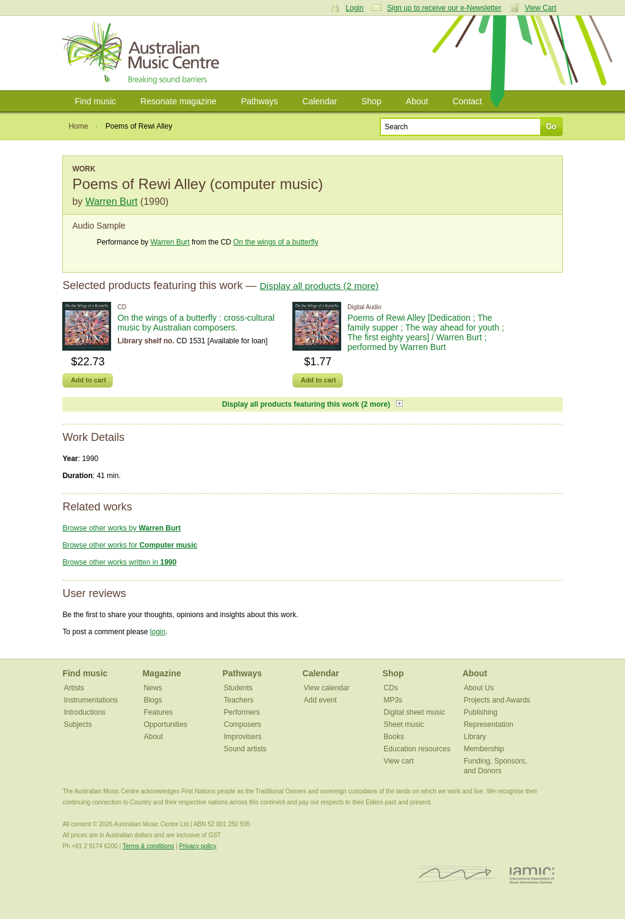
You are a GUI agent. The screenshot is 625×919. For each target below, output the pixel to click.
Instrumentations (90, 700)
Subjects (77, 724)
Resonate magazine (178, 101)
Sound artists (245, 749)
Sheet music (404, 724)
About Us (479, 688)
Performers (242, 712)
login (157, 632)
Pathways (259, 101)
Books (394, 736)
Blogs (152, 700)
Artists (73, 688)
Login (354, 8)
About (417, 101)
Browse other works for (129, 545)
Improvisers (243, 736)
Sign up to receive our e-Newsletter (444, 8)
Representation (488, 724)
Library (475, 736)
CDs (391, 688)
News (152, 688)
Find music (95, 101)
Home (78, 126)
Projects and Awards (497, 700)
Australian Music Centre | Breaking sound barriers (143, 53)
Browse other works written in (119, 562)
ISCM (455, 874)
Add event (320, 700)
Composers (242, 724)
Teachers (239, 700)
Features (157, 712)
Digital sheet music (415, 712)
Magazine (161, 673)
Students (238, 688)
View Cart (541, 8)
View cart (399, 761)
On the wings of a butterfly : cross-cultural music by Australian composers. (196, 322)
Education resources (417, 749)
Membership (484, 749)
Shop (371, 101)
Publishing (480, 712)
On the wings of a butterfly (275, 242)
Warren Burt (111, 201)
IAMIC (532, 874)
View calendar (327, 688)
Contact (467, 101)
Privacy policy (197, 846)
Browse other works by (121, 528)
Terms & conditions (148, 846)
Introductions (84, 712)
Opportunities (165, 724)
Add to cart (88, 380)
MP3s (393, 700)
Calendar (319, 101)
